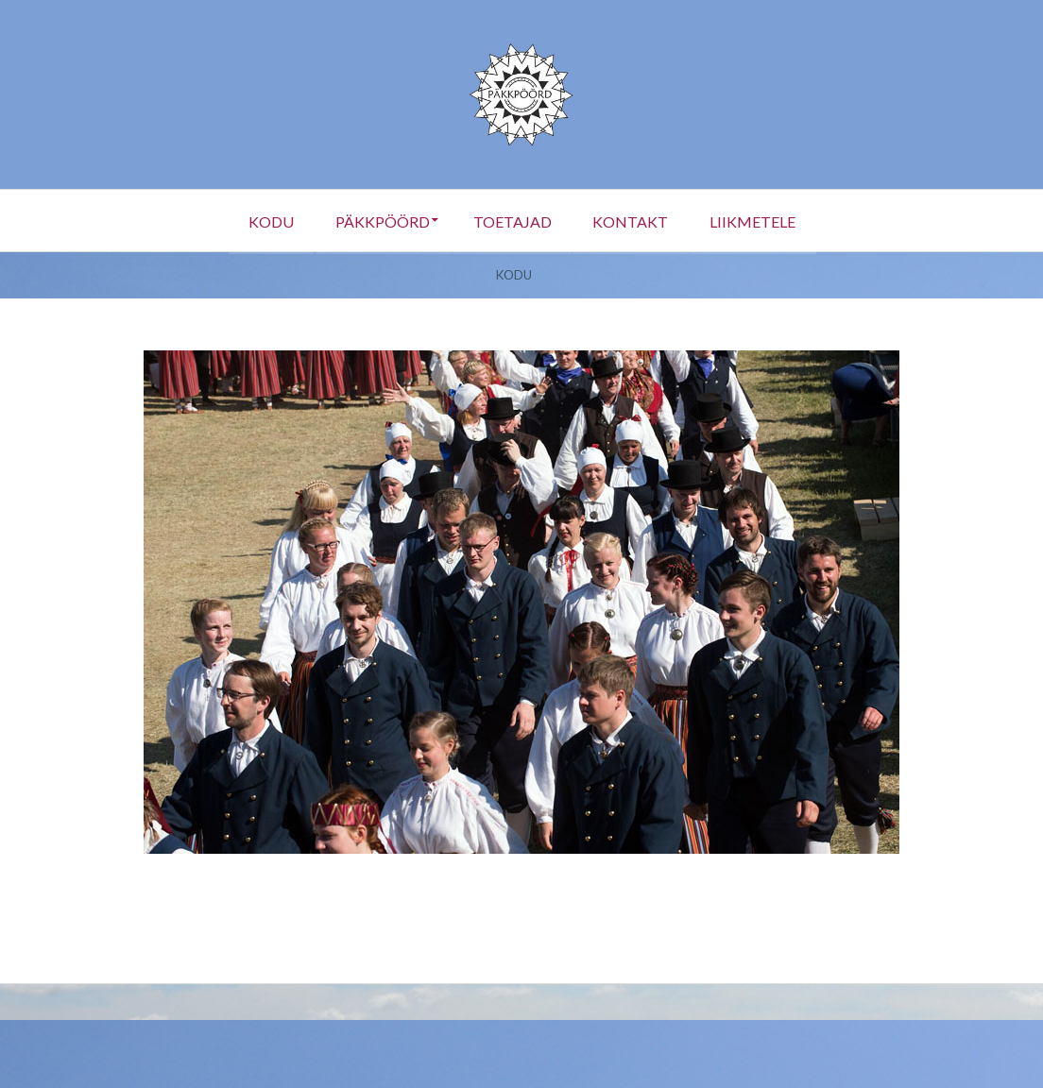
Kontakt (637, 221)
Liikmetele (766, 221)
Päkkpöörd (375, 221)
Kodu (257, 221)
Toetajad (511, 221)
